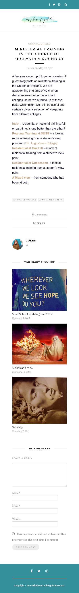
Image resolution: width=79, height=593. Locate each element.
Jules (41, 223)
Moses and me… (22, 368)
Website (16, 519)
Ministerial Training (51, 200)
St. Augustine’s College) (41, 143)
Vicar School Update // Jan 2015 (32, 314)
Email (16, 506)
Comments (39, 214)
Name (16, 493)
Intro (15, 123)
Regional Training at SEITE (30, 133)
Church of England (25, 200)
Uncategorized (39, 44)
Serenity (17, 427)
